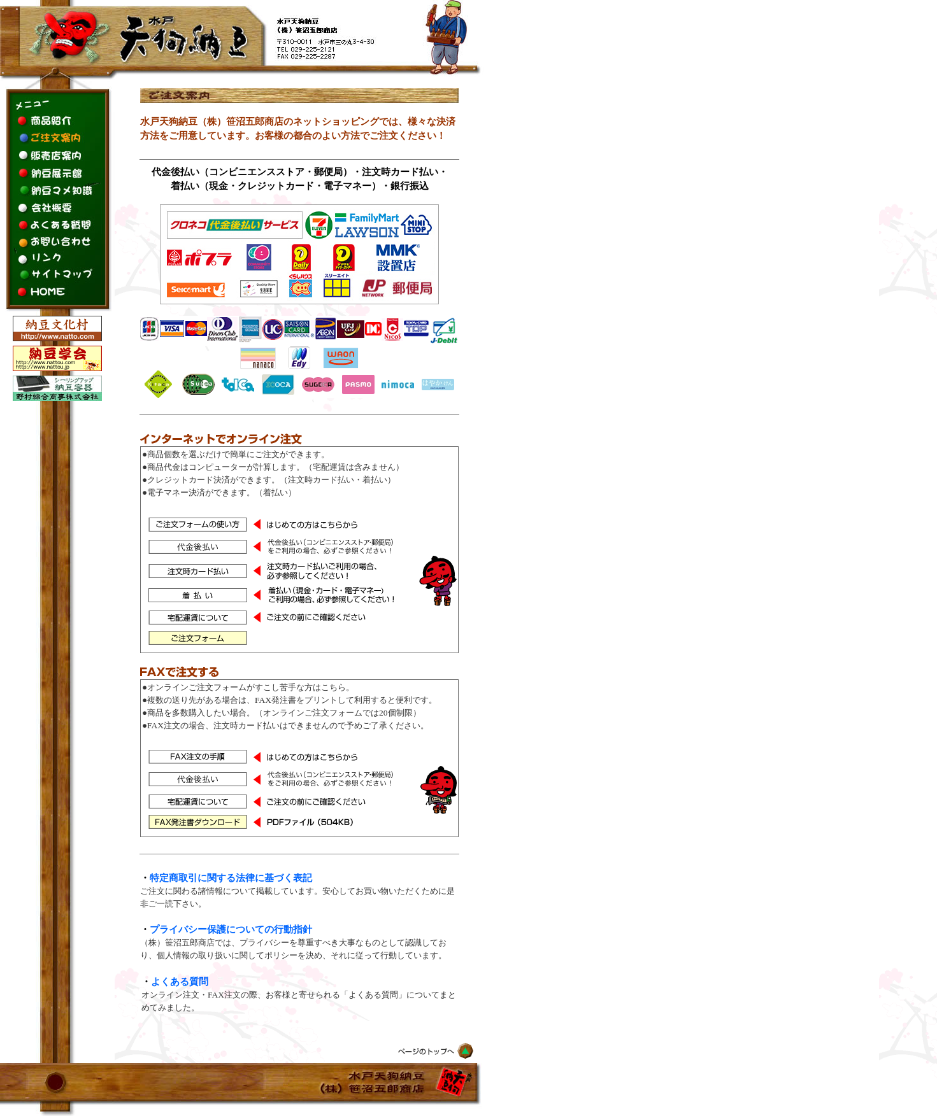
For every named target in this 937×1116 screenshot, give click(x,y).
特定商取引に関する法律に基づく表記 (231, 878)
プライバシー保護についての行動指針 (231, 929)
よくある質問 (179, 982)
